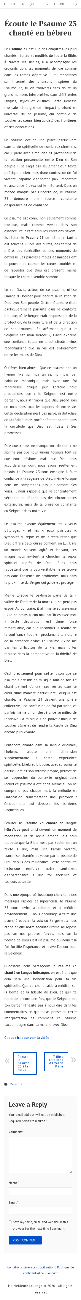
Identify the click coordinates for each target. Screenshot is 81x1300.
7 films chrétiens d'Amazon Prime (56, 1062)
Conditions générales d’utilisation (30, 1267)
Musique (29, 4)
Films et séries (54, 4)
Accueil (10, 4)
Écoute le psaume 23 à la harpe (23, 1063)
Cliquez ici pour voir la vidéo (26, 1037)
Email (14, 1202)
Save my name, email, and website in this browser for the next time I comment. (40, 1225)
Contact (52, 1273)
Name (14, 1183)
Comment (17, 1132)
